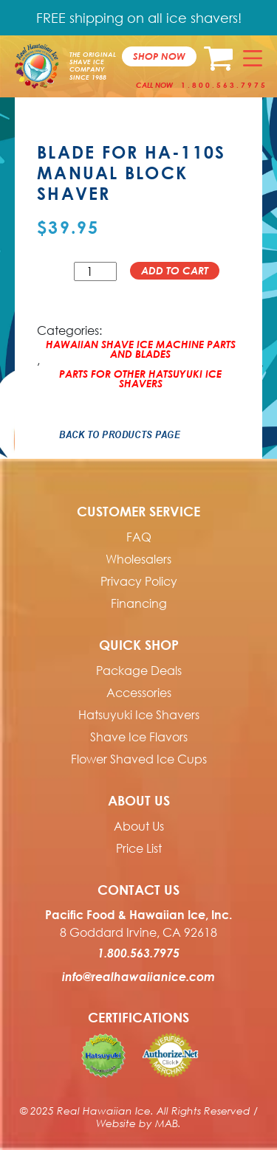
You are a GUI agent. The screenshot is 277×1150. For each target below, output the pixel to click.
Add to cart (174, 270)
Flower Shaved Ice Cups (139, 759)
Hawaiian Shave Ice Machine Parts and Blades (141, 346)
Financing (139, 603)
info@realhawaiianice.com (138, 976)
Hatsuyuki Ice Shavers (138, 714)
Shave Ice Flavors (139, 737)
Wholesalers (138, 559)
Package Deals (139, 670)
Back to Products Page (119, 434)
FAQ (138, 537)
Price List (139, 848)
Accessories (138, 692)
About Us (139, 826)
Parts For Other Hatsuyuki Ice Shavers (140, 375)
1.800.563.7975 (224, 84)
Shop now (159, 56)
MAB (166, 1123)
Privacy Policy (138, 581)
